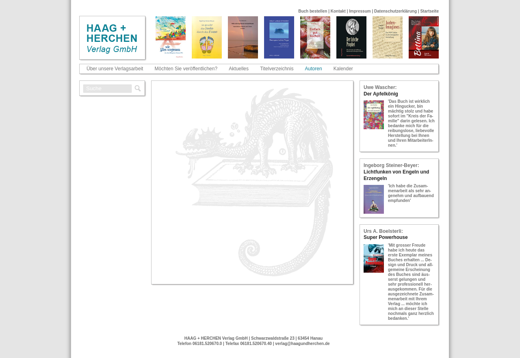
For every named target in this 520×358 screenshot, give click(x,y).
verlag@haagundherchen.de (302, 343)
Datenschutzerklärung (395, 11)
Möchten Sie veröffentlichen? (186, 69)
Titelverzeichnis (276, 69)
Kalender (343, 69)
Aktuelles (239, 69)
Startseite (429, 11)
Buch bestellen (312, 11)
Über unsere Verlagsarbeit (115, 69)
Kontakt (338, 11)
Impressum (359, 11)
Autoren (313, 69)
